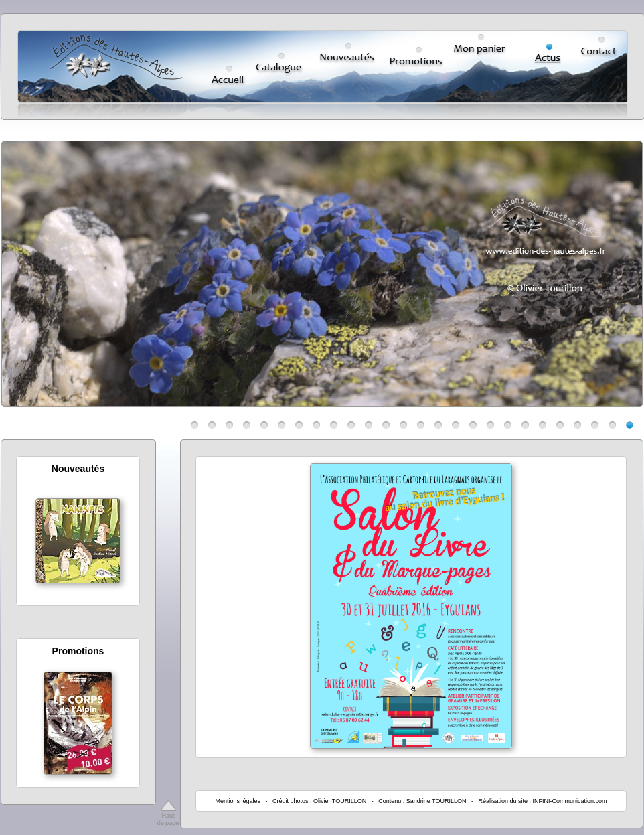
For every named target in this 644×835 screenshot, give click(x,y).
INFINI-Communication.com (570, 801)
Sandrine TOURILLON (436, 801)
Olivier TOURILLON (339, 801)
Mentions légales (237, 801)
